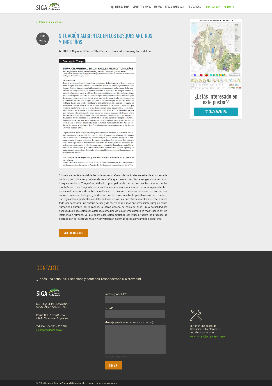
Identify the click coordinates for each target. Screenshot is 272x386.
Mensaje (135, 338)
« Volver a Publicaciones (49, 22)
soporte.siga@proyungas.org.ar (208, 336)
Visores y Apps (142, 7)
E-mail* (135, 311)
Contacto (229, 7)
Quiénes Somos (120, 7)
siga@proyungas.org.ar (49, 330)
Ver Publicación (73, 233)
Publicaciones (213, 7)
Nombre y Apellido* (135, 297)
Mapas (158, 7)
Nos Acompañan (174, 7)
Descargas (194, 7)
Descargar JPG (216, 112)
